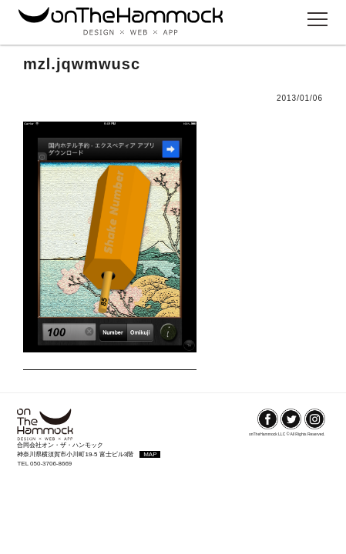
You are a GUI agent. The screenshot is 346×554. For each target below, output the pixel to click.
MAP (149, 454)
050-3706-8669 (51, 463)
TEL (23, 463)
